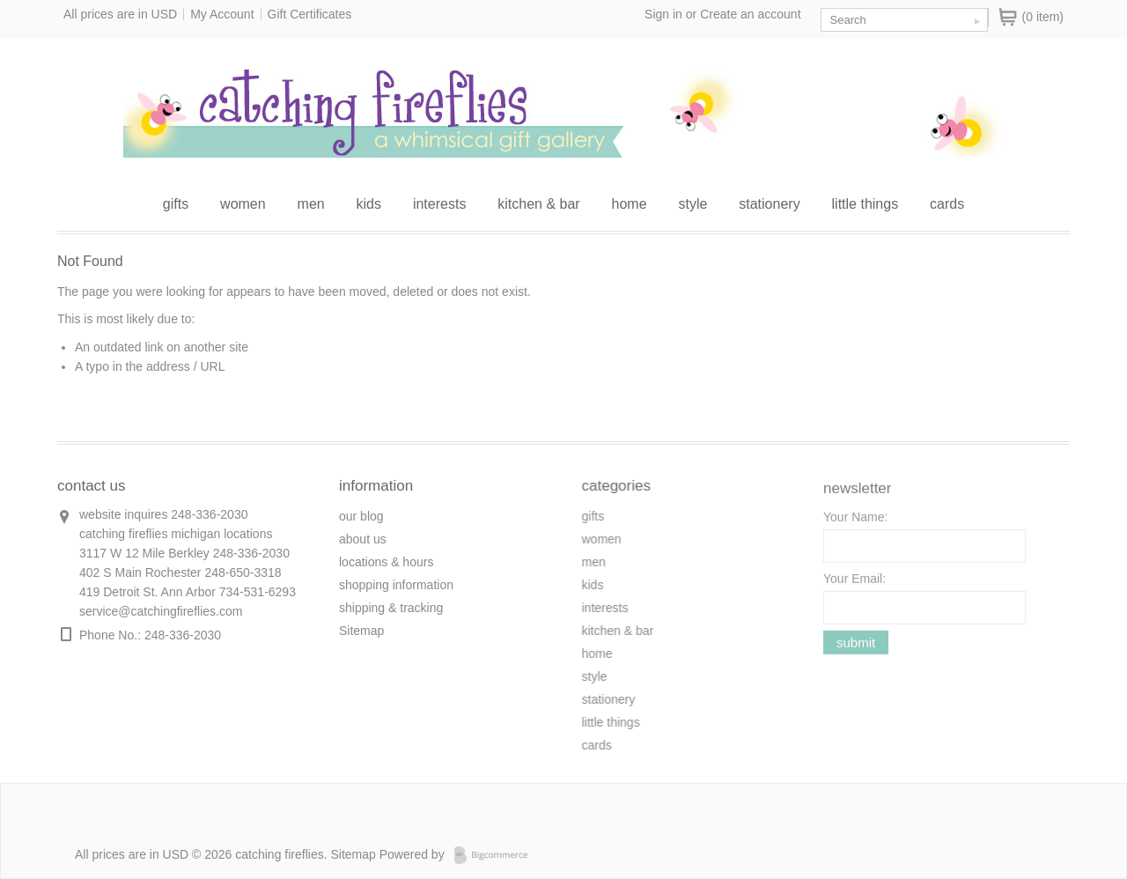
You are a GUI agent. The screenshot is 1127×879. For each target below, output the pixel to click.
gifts (175, 203)
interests (439, 203)
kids (369, 203)
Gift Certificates (310, 14)
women (243, 203)
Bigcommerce (496, 855)
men (311, 203)
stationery (769, 203)
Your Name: (855, 523)
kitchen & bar (538, 203)
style (692, 203)
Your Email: (854, 585)
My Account (222, 14)
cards (947, 203)
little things (865, 203)
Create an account (750, 14)
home (629, 203)
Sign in (663, 14)
